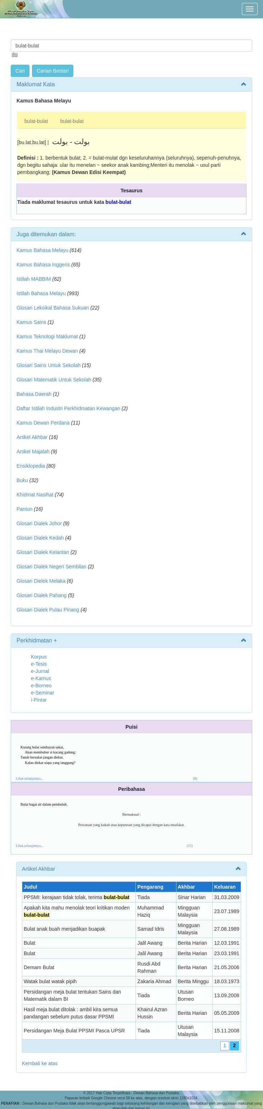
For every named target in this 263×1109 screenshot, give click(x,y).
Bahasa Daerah (34, 394)
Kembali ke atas (40, 1063)
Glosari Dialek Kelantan (43, 552)
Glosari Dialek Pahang (41, 595)
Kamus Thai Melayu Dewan (47, 351)
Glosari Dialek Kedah (40, 538)
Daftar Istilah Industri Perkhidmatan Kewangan (68, 408)
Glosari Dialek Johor (39, 523)
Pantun (24, 509)
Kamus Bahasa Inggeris (43, 264)
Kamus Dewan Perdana (43, 423)
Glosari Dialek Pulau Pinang (48, 610)
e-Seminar (42, 693)
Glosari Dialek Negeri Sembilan (52, 566)
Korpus (39, 657)
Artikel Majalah (33, 451)
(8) (195, 778)
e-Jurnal (40, 671)
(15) (190, 846)
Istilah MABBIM (34, 279)
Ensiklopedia (31, 466)
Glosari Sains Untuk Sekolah (48, 365)
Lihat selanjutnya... (29, 778)
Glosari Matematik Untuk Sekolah (54, 379)
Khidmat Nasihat (35, 495)
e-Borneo (41, 685)
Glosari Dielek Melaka (41, 581)
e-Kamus (41, 678)
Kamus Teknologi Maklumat (47, 336)
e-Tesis (39, 664)
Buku (22, 480)
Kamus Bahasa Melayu (43, 250)
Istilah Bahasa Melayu (41, 293)
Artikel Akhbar (32, 437)
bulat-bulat (36, 121)
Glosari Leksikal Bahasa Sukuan (53, 308)
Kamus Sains (31, 322)
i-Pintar (39, 700)
